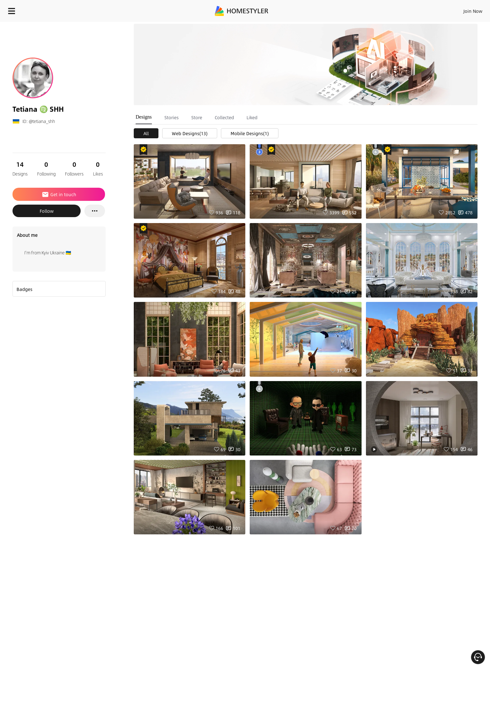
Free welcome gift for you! (360, 26)
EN (419, 9)
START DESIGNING (459, 9)
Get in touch (59, 194)
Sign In (374, 9)
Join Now (397, 9)
